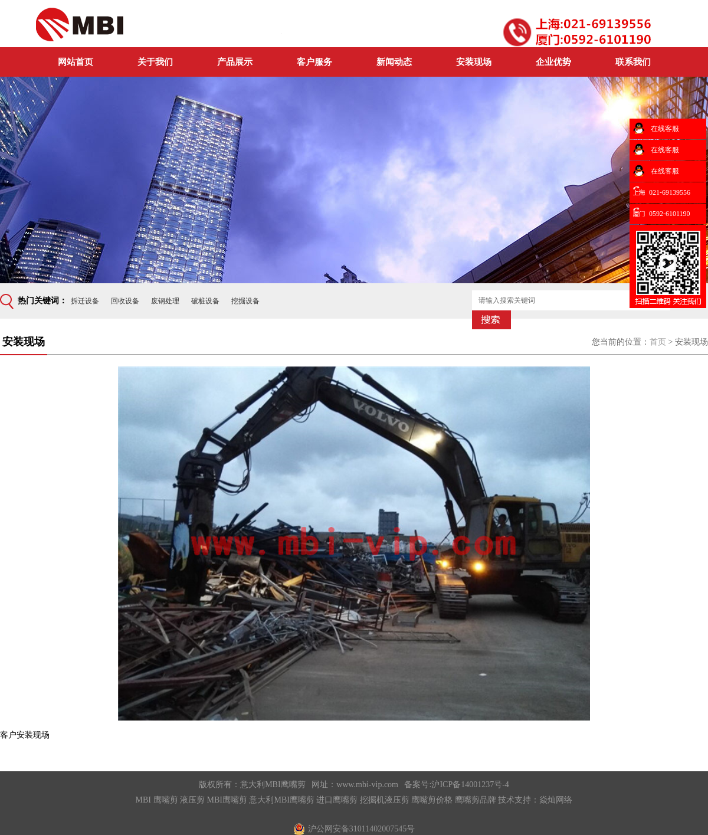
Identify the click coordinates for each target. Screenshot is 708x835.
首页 (658, 342)
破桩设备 (205, 301)
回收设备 (125, 301)
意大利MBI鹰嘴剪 (272, 784)
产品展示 (235, 62)
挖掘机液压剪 (384, 799)
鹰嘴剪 (165, 799)
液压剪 (192, 799)
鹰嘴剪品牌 (475, 799)
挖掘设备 (245, 301)
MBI (143, 799)
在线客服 (664, 129)
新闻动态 (394, 62)
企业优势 (553, 62)
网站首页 (75, 62)
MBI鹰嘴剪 (227, 799)
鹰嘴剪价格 (432, 799)
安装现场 (473, 62)
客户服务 (314, 62)
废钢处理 (165, 301)
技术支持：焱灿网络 (535, 799)
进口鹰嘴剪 (337, 799)
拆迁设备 (85, 301)
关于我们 (155, 62)
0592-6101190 (669, 213)
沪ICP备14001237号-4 (470, 784)
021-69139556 (669, 192)
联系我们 (633, 62)
